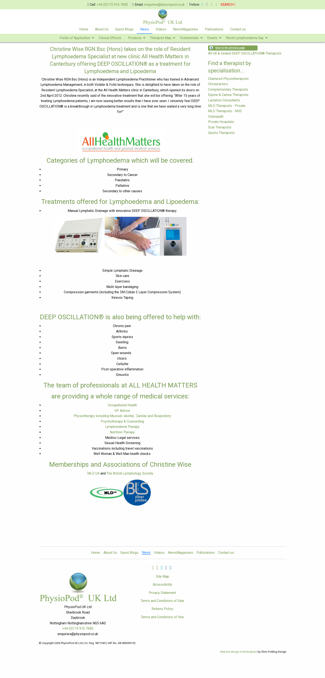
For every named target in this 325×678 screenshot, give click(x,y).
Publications (214, 29)
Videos (161, 29)
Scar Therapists (219, 127)
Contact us (238, 29)
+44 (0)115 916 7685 (112, 5)
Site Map (162, 576)
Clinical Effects (110, 38)
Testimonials (189, 38)
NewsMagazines (185, 29)
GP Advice (122, 411)
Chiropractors (218, 84)
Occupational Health (122, 405)
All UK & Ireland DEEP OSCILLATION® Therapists (244, 53)
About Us (101, 29)
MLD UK (93, 473)
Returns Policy (162, 609)
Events (212, 38)
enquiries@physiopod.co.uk (164, 5)
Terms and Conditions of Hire (162, 617)
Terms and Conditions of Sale (162, 601)
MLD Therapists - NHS (225, 111)
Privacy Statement (162, 593)
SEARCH (228, 5)
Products (134, 38)
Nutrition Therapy (122, 432)
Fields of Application (75, 38)
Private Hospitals (221, 122)
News (144, 29)
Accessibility (162, 585)
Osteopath (216, 117)
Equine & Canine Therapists (228, 95)
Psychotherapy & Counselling (122, 421)
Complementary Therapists (228, 89)
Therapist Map (160, 38)
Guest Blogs (124, 29)
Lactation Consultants (224, 100)
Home (83, 29)
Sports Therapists (221, 133)
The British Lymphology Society (130, 473)
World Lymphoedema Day (245, 38)
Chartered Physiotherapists (228, 79)
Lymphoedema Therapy (122, 427)
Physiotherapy (122, 416)
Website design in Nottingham (238, 651)
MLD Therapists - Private (226, 106)
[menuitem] (84, 29)
